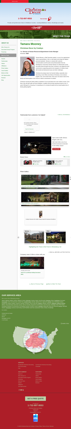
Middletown (54, 303)
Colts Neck (28, 300)
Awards (3, 58)
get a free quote (35, 399)
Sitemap (51, 426)
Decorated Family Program (8, 49)
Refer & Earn (15, 1)
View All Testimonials (64, 114)
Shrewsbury (8, 307)
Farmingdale (4, 301)
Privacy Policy (38, 426)
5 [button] (49, 249)
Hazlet (29, 301)
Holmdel (49, 301)
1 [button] (41, 249)
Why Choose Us (5, 47)
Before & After (4, 73)
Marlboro (40, 303)
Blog (2, 80)
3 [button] (45, 249)
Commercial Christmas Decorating (43, 364)
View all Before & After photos (59, 252)
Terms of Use (46, 426)
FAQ (19, 368)
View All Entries (25, 282)
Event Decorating (22, 366)
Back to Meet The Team (53, 284)
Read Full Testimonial (34, 129)
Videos (3, 63)
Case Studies (4, 70)
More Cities (65, 323)
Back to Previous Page (36, 284)
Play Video (56, 149)
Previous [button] (18, 237)
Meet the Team (5, 55)
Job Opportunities (5, 75)
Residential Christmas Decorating (26, 364)
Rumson (60, 306)
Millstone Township (61, 303)
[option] (45, 239)
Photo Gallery (4, 68)
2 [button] (43, 249)
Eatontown (48, 300)
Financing (3, 52)
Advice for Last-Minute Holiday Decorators (32, 273)
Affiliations (3, 65)
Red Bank (40, 306)
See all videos (67, 156)
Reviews (3, 77)
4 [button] (47, 249)
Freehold (26, 301)
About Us (5, 43)
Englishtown (57, 300)
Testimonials (4, 61)
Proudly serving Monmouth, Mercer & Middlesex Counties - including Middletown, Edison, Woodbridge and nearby (35, 22)
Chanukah (38, 366)
